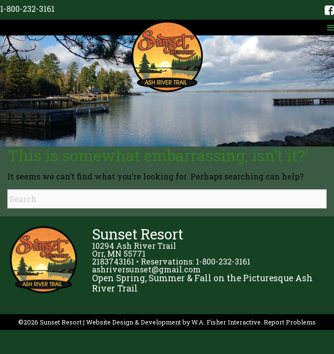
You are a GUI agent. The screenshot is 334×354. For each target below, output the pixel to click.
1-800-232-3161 (27, 8)
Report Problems (290, 322)
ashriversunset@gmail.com (146, 269)
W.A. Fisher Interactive (226, 322)
